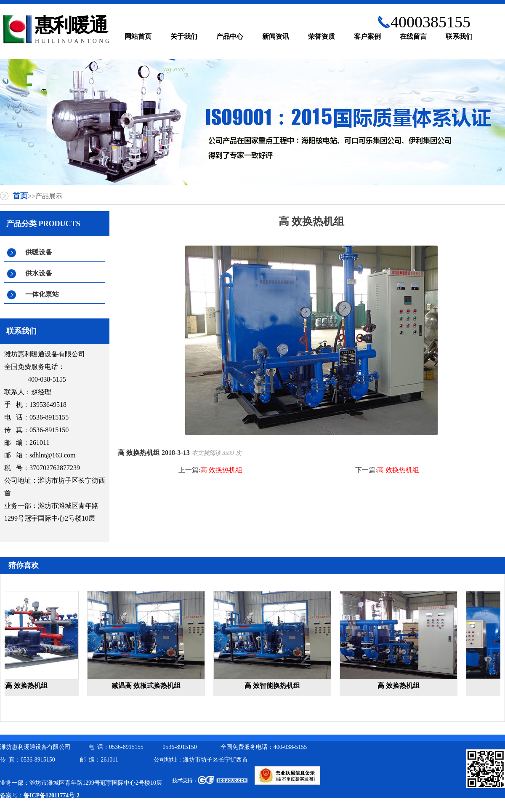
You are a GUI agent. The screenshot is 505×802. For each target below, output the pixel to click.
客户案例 (367, 36)
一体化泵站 (42, 294)
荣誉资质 (321, 36)
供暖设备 (38, 252)
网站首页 (138, 36)
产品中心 (229, 36)
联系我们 (459, 36)
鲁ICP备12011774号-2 (52, 795)
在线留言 (413, 36)
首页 (20, 196)
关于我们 (183, 36)
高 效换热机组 (221, 469)
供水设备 (38, 273)
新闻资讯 (275, 36)
